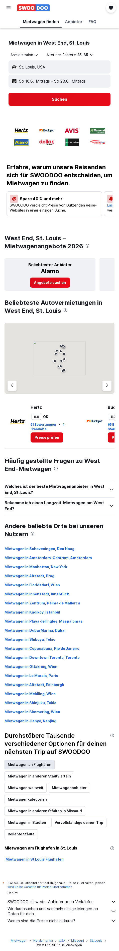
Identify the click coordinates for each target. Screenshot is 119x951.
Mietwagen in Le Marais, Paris (31, 675)
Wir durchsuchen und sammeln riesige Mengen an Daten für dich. (62, 911)
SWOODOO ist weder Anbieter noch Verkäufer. (62, 902)
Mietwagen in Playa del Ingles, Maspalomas (44, 621)
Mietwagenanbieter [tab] (69, 788)
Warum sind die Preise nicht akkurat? (62, 921)
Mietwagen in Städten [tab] (27, 822)
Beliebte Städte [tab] (21, 834)
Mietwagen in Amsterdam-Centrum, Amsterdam (48, 558)
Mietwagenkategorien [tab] (27, 799)
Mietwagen (19, 940)
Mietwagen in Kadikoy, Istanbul (32, 612)
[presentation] (87, 246)
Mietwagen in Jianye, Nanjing (30, 721)
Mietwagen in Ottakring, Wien (31, 666)
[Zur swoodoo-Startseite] (33, 7)
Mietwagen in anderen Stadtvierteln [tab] (39, 776)
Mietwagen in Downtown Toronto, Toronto (42, 657)
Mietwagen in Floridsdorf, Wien (32, 585)
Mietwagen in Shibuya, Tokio (30, 639)
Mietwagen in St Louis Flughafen (35, 859)
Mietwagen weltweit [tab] (25, 788)
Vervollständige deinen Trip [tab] (79, 822)
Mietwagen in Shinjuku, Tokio (30, 703)
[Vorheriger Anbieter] (12, 386)
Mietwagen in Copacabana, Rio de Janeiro (42, 648)
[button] (8, 7)
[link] (50, 283)
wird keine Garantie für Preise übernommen (40, 887)
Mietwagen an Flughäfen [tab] (29, 764)
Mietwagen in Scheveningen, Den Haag (39, 549)
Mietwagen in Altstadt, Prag (29, 576)
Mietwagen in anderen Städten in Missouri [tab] (45, 811)
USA (62, 940)
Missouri (77, 940)
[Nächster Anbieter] (106, 386)
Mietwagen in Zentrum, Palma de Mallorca (42, 603)
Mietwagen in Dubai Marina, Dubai (35, 630)
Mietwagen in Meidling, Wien (30, 694)
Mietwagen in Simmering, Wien (32, 712)
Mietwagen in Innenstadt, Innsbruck (37, 594)
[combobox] (25, 54)
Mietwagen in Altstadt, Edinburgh (34, 685)
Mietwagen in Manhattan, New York (36, 567)
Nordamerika (43, 940)
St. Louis (96, 940)
